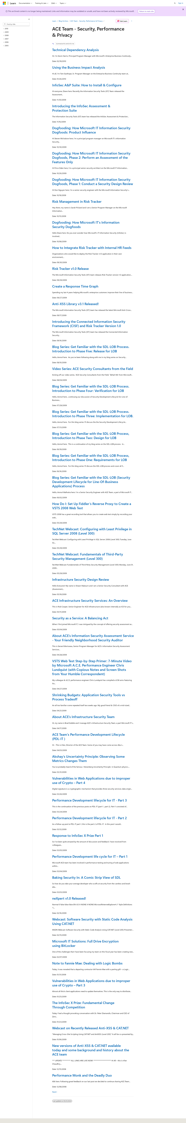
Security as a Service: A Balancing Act (80, 618)
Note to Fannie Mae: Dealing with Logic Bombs (87, 963)
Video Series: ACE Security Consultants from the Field (92, 368)
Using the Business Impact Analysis (78, 67)
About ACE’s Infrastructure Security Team (83, 716)
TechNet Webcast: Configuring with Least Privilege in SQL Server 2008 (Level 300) (92, 531)
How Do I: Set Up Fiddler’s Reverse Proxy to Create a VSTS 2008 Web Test (91, 505)
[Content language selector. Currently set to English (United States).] (14, 1119)
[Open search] (174, 3)
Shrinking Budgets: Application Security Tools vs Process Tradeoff (88, 697)
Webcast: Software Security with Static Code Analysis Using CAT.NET (92, 921)
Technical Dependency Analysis (75, 50)
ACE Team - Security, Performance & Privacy (86, 21)
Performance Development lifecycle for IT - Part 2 (89, 818)
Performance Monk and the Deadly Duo (82, 1075)
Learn (54, 21)
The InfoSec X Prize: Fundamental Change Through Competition (83, 1004)
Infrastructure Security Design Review (80, 579)
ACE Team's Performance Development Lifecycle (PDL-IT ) (88, 736)
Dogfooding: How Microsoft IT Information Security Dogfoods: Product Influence (91, 130)
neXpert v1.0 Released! (69, 898)
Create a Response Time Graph (75, 286)
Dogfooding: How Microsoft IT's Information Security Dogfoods (85, 224)
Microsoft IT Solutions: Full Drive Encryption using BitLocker (85, 943)
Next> (54, 1092)
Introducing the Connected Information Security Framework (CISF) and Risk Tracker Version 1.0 (88, 323)
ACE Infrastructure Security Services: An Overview (90, 600)
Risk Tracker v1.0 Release (70, 268)
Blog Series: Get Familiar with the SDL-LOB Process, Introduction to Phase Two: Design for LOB (90, 435)
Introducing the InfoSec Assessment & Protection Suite (81, 108)
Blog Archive (63, 21)
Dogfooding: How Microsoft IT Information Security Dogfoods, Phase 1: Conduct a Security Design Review (92, 181)
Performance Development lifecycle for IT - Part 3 (89, 800)
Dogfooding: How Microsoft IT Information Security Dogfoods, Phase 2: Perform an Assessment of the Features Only (91, 157)
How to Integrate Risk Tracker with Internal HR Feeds (91, 247)
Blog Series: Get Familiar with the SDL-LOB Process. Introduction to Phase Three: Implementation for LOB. (92, 413)
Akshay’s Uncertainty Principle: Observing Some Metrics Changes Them (88, 758)
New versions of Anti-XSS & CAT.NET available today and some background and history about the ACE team (90, 1049)
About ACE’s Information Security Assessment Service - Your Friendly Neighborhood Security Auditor (93, 637)
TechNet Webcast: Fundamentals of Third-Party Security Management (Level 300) (87, 556)
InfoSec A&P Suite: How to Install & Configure (86, 85)
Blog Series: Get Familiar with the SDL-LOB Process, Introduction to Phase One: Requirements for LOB (90, 457)
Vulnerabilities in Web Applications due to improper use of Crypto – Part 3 (91, 982)
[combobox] (16, 24)
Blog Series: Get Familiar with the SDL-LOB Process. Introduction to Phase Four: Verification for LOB (90, 388)
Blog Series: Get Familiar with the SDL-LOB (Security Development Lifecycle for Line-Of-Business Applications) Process (91, 481)
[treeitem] (17, 28)
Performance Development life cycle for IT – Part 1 (89, 856)
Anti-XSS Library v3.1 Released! (75, 304)
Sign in (180, 3)
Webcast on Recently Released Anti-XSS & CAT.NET (90, 1028)
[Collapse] (29, 19)
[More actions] (132, 21)
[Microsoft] (4, 3)
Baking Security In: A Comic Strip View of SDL (86, 877)
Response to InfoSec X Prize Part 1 (77, 835)
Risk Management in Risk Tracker (77, 201)
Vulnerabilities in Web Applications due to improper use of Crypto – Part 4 (91, 780)
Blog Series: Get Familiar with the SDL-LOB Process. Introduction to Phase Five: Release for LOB (90, 348)
